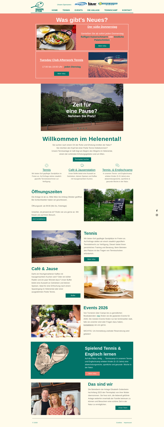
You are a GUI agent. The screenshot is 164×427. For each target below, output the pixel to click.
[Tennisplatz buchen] (82, 159)
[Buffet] (73, 295)
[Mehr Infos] (102, 46)
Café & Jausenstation (82, 169)
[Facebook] (157, 210)
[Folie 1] (77, 128)
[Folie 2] (80, 128)
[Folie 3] (83, 128)
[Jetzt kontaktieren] (39, 219)
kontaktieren (89, 325)
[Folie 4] (86, 128)
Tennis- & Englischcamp (117, 169)
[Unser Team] (122, 408)
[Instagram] (157, 215)
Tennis (46, 169)
